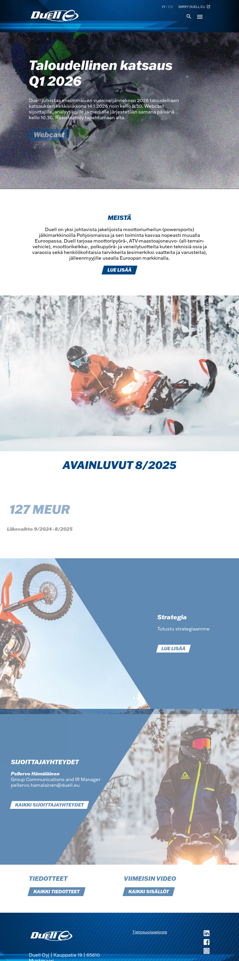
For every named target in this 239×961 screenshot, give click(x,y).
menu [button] (199, 16)
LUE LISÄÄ (119, 270)
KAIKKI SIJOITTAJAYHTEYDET (49, 805)
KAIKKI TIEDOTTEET (56, 892)
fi (163, 6)
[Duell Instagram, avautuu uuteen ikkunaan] (188, 951)
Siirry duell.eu (194, 6)
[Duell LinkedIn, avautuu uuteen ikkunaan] (188, 933)
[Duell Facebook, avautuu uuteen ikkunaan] (188, 942)
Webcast (49, 134)
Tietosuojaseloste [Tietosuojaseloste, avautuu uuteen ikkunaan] (149, 932)
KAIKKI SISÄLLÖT (148, 892)
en (170, 6)
